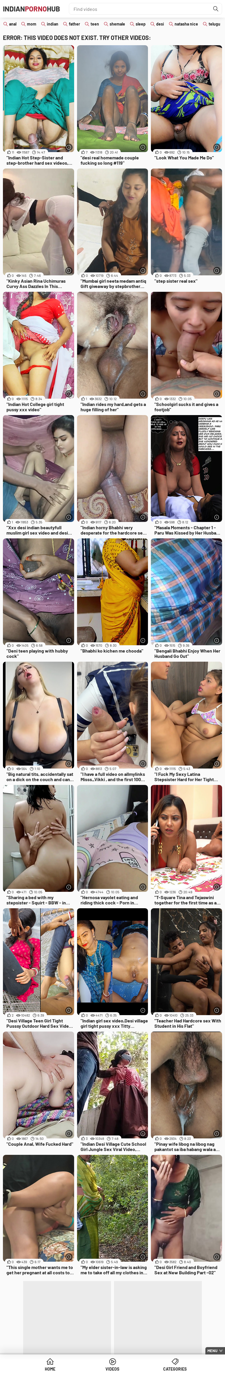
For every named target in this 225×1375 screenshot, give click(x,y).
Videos (112, 1368)
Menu (212, 1350)
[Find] (216, 9)
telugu (214, 23)
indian (52, 23)
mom (31, 23)
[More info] (69, 147)
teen (95, 23)
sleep (141, 23)
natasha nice (186, 23)
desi (160, 23)
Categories (175, 1368)
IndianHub (31, 8)
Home (50, 1368)
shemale (117, 23)
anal (12, 23)
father (74, 23)
